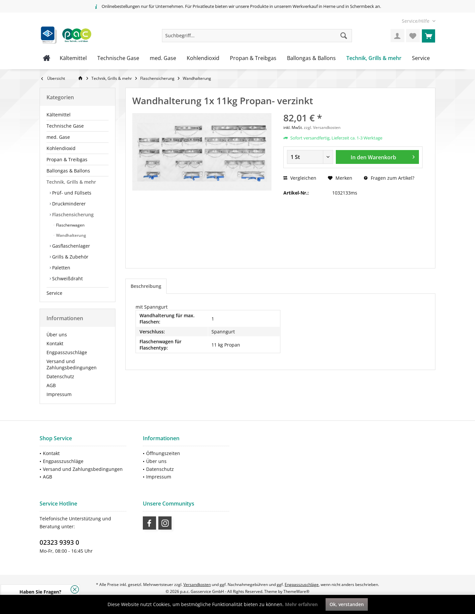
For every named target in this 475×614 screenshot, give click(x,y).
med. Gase (58, 137)
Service (54, 293)
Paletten (60, 267)
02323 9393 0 (59, 542)
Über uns (57, 334)
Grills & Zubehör (69, 257)
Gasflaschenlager (70, 246)
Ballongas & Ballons (68, 171)
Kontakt (55, 343)
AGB (51, 385)
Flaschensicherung (72, 214)
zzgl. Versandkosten (322, 127)
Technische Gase (65, 126)
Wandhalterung (70, 235)
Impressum (59, 394)
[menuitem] (416, 21)
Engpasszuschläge (67, 352)
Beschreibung (146, 286)
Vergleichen (299, 178)
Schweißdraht (67, 278)
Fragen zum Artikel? (389, 178)
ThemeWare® (296, 591)
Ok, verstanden (347, 604)
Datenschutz (60, 376)
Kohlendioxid (61, 148)
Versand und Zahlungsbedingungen (72, 364)
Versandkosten (197, 584)
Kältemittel (59, 114)
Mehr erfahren (301, 604)
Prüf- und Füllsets (71, 193)
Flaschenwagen (69, 225)
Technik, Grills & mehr (71, 182)
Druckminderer (68, 203)
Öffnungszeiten (163, 453)
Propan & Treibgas (67, 159)
